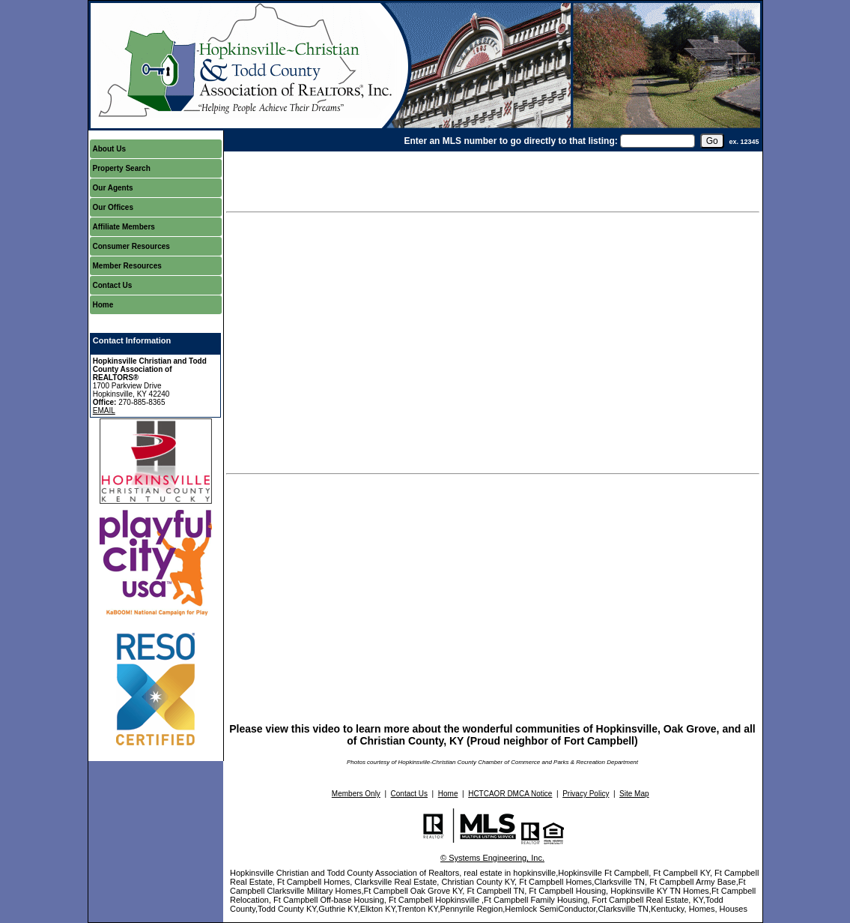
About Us (109, 149)
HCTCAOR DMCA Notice (510, 794)
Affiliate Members (124, 227)
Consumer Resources (131, 246)
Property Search (122, 168)
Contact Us (113, 285)
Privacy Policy (585, 794)
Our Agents (113, 188)
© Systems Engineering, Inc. (492, 857)
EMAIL (104, 410)
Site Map (634, 794)
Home (103, 305)
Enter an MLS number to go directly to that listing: (510, 141)
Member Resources (127, 266)
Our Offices (113, 207)
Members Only (356, 794)
